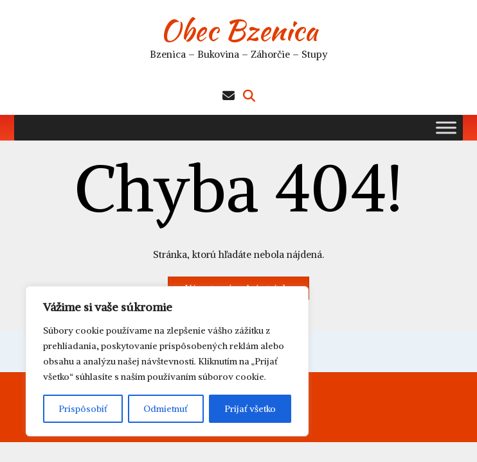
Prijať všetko (250, 409)
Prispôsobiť (83, 409)
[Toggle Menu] (446, 127)
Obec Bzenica (239, 30)
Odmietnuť (165, 409)
